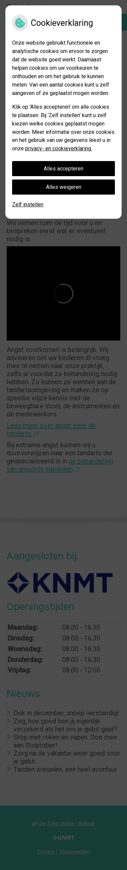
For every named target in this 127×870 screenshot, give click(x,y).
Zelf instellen (27, 204)
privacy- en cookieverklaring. (58, 148)
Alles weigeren (63, 187)
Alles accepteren (63, 168)
